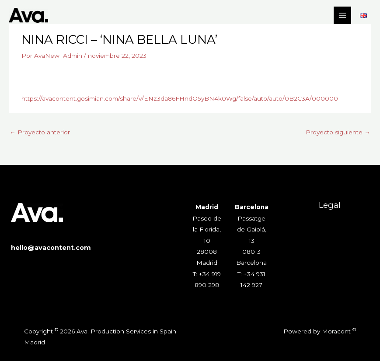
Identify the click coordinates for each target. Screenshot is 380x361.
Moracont (336, 331)
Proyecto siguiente (338, 132)
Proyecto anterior (40, 132)
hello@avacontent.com (51, 248)
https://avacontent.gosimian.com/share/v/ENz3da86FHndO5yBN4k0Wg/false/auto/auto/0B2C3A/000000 (179, 98)
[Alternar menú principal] (343, 16)
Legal (330, 205)
